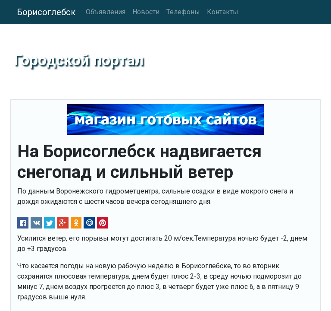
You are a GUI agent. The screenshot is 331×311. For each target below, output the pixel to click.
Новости (145, 12)
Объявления (105, 12)
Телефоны (183, 12)
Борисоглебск (46, 12)
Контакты (222, 12)
